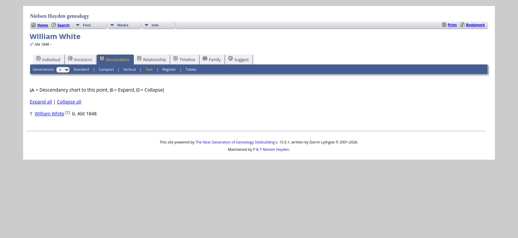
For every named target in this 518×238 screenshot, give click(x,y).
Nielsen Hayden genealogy (59, 16)
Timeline (184, 59)
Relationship (151, 59)
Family (212, 59)
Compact (106, 69)
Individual (48, 59)
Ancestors (80, 59)
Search (63, 24)
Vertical (129, 69)
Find (87, 24)
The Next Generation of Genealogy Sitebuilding (235, 141)
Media (123, 24)
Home (42, 24)
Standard (81, 69)
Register (169, 69)
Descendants (115, 59)
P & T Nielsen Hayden (271, 149)
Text (149, 69)
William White (49, 113)
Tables (191, 69)
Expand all (41, 102)
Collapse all (69, 102)
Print (452, 24)
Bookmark (475, 24)
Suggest (238, 59)
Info (155, 24)
